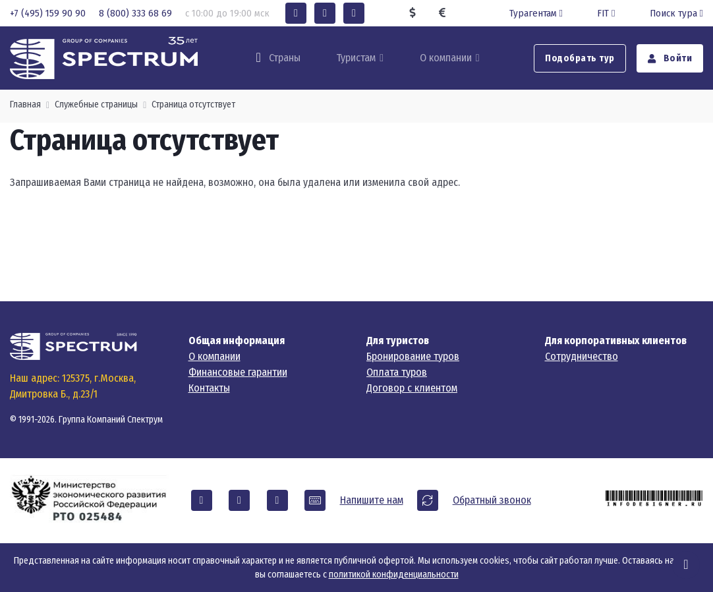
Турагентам (537, 13)
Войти (670, 58)
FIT (607, 13)
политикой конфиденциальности (394, 574)
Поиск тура (676, 13)
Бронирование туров (412, 356)
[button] (295, 13)
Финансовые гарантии (237, 372)
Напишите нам (371, 500)
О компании (446, 57)
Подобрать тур (580, 58)
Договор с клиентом (411, 388)
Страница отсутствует (193, 104)
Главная (25, 104)
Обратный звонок (492, 500)
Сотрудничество (581, 356)
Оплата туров (396, 372)
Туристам (356, 57)
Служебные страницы (96, 104)
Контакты (209, 388)
